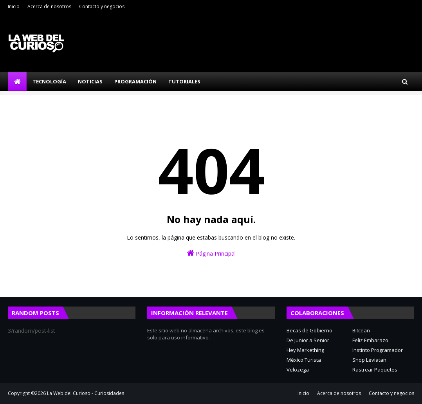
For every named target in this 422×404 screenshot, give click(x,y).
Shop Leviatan (369, 359)
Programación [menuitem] (135, 81)
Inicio (14, 6)
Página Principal (211, 253)
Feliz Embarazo (370, 340)
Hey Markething (305, 350)
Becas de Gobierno (309, 330)
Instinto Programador (377, 350)
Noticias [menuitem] (90, 81)
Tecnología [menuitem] (49, 81)
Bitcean (361, 330)
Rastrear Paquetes (374, 369)
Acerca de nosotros (49, 6)
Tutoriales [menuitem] (184, 81)
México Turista (304, 359)
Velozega (298, 369)
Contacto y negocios (101, 6)
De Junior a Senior (308, 340)
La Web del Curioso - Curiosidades (85, 393)
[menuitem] (17, 81)
